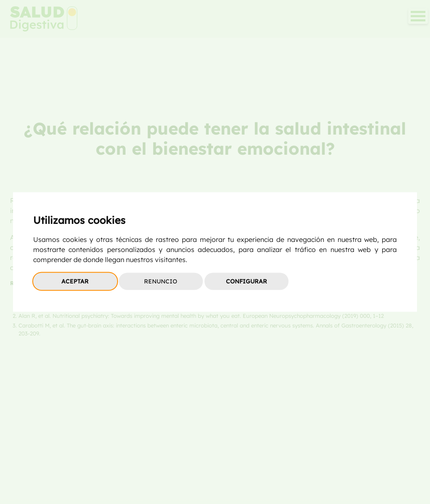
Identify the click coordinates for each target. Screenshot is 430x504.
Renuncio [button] (160, 281)
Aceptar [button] (75, 281)
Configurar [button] (246, 281)
